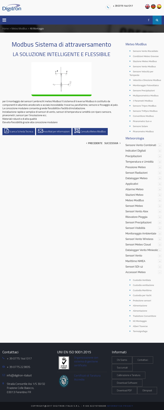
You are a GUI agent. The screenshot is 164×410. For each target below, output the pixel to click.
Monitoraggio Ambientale (140, 233)
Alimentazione (140, 305)
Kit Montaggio (140, 321)
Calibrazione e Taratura (128, 375)
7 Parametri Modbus (143, 101)
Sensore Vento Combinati (140, 145)
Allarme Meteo (134, 189)
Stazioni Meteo (134, 194)
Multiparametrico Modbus (145, 95)
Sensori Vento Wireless (139, 239)
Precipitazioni (133, 156)
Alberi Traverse (140, 326)
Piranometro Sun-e (142, 121)
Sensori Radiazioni (136, 172)
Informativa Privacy (120, 405)
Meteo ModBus (134, 200)
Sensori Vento (133, 255)
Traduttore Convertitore (144, 316)
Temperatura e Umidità (139, 161)
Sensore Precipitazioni (144, 90)
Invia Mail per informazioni (54, 130)
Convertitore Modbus (143, 116)
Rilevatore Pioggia (136, 216)
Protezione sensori (142, 300)
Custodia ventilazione (143, 285)
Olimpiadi (147, 390)
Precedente (94, 143)
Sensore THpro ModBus (144, 106)
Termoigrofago (140, 331)
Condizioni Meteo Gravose (146, 56)
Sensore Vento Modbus (144, 66)
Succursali (122, 367)
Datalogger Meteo (136, 178)
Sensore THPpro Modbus (145, 111)
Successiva (112, 143)
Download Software (127, 383)
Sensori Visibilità (135, 228)
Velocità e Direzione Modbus (147, 80)
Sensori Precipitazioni (138, 222)
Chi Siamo (122, 360)
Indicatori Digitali (135, 150)
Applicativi (131, 183)
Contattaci (143, 360)
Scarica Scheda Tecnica (18, 130)
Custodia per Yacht (142, 295)
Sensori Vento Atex (136, 211)
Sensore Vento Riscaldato (145, 51)
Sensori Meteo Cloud (138, 244)
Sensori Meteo (134, 205)
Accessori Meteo (135, 272)
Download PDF (124, 390)
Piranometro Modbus (143, 131)
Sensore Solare (140, 126)
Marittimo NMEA (135, 261)
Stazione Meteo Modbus (145, 61)
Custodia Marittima (142, 290)
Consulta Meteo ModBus (90, 130)
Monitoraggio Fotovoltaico (146, 85)
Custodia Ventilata (142, 280)
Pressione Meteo (135, 167)
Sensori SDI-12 (134, 266)
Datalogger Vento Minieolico (142, 250)
